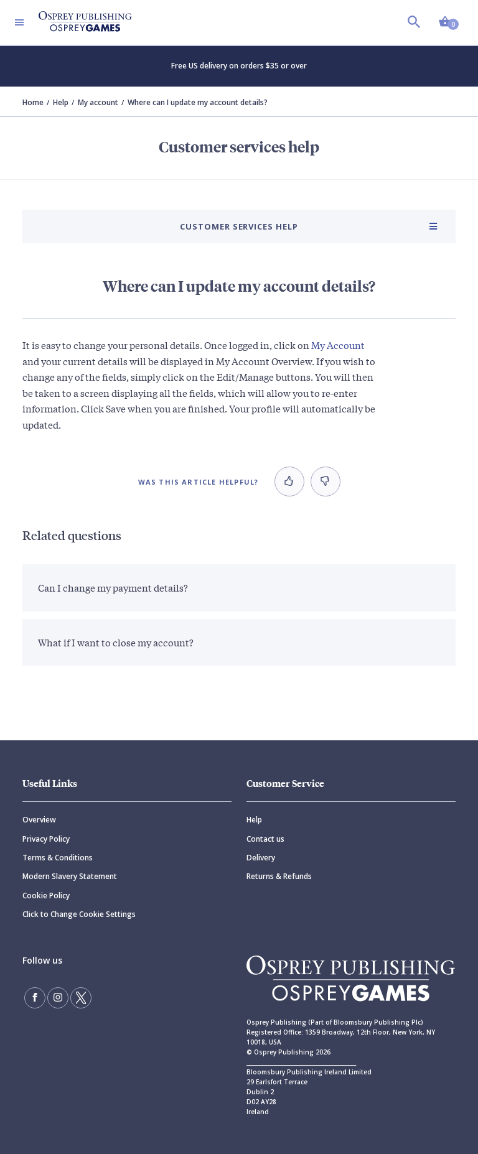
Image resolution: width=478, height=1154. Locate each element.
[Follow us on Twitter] (80, 997)
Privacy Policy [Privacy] (46, 839)
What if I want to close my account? (116, 642)
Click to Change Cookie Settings (79, 914)
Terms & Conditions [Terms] (57, 857)
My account (98, 102)
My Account (338, 344)
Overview (39, 819)
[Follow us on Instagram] (57, 997)
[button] (289, 481)
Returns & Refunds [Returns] (279, 876)
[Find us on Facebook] (34, 997)
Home (33, 102)
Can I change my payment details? (113, 587)
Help (60, 102)
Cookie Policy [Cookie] (46, 895)
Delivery (260, 857)
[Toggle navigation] (19, 22)
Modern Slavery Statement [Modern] (69, 876)
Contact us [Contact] (265, 839)
